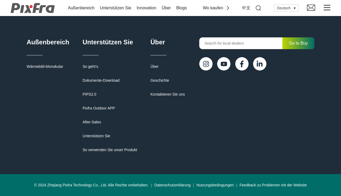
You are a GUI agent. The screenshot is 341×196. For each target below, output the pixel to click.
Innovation (146, 8)
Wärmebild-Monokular (45, 66)
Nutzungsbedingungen (215, 185)
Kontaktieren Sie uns (168, 94)
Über (166, 8)
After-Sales (92, 122)
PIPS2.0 (89, 94)
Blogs (181, 8)
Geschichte (160, 80)
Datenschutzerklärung (172, 185)
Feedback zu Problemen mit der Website (273, 185)
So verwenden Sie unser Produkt (110, 150)
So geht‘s (90, 66)
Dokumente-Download (101, 80)
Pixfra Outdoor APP (99, 108)
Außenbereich (81, 8)
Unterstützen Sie (115, 8)
